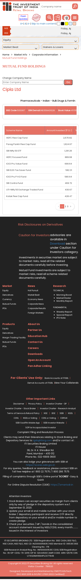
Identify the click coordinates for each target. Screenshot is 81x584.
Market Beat (34, 294)
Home (5, 54)
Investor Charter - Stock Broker (20, 408)
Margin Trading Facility (14, 337)
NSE (6, 28)
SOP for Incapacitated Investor (40, 427)
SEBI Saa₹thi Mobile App (28, 422)
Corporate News (36, 304)
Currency (7, 299)
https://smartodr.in (62, 484)
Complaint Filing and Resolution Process (40, 432)
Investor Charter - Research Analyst (58, 408)
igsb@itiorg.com (43, 440)
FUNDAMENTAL (60, 307)
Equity (5, 290)
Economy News (35, 299)
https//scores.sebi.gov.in (40, 465)
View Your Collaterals (66, 382)
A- (28, 23)
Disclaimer (18, 403)
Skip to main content (43, 23)
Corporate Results (37, 308)
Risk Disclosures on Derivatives (40, 224)
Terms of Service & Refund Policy (23, 413)
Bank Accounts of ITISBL (56, 378)
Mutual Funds (9, 304)
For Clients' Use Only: (27, 378)
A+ (21, 23)
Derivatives (7, 294)
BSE (6, 33)
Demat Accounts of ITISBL (40, 382)
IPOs (4, 308)
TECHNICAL (58, 290)
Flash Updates (23, 17)
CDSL (16, 418)
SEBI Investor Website (53, 422)
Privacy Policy (35, 403)
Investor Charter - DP (56, 403)
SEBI (62, 413)
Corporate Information (45, 54)
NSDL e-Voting (30, 418)
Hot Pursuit (33, 290)
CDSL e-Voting (48, 418)
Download (57, 243)
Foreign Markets (35, 312)
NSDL (70, 413)
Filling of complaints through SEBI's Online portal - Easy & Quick (40, 478)
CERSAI (63, 418)
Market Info (20, 54)
